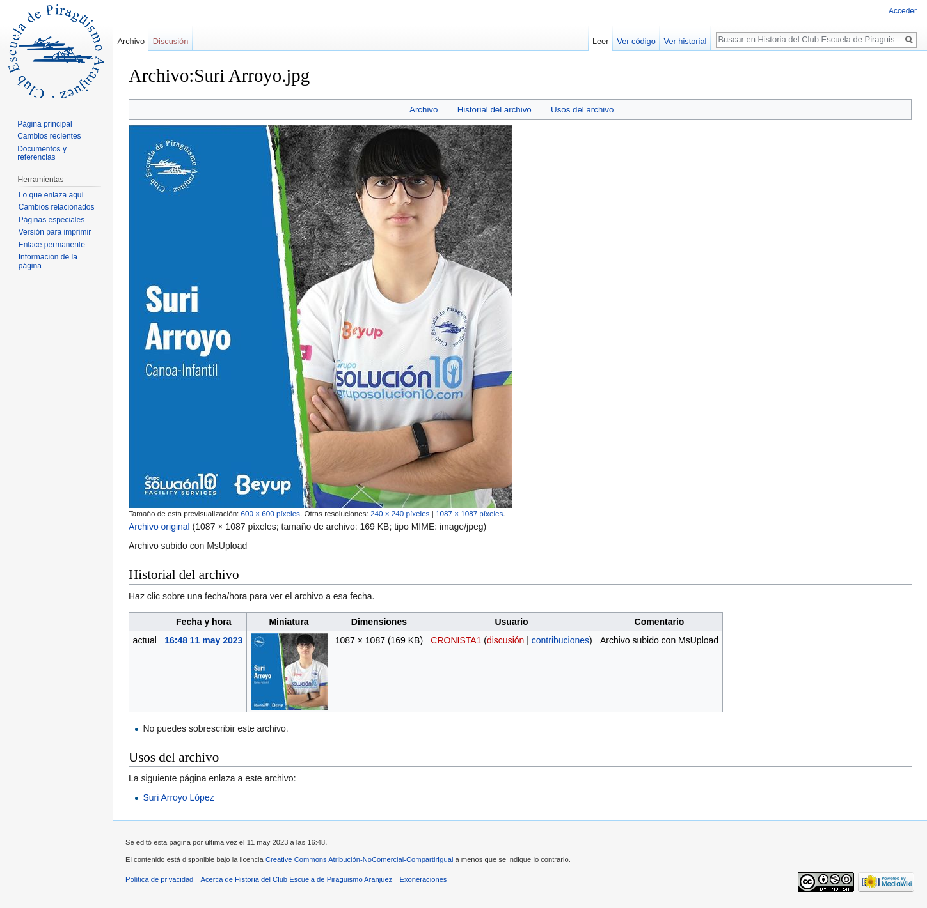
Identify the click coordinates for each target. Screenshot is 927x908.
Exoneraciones (423, 879)
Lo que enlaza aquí (51, 194)
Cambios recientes (49, 136)
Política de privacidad (159, 879)
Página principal (44, 123)
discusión (505, 640)
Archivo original (159, 526)
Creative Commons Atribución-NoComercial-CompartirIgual (359, 859)
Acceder (903, 10)
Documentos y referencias (42, 153)
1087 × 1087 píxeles (469, 513)
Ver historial (685, 41)
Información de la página (48, 261)
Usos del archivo (582, 109)
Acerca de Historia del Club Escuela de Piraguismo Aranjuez (297, 879)
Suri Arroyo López (178, 797)
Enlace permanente (52, 244)
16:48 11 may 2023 (203, 640)
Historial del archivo (494, 109)
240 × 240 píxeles (399, 513)
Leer (600, 41)
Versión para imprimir (55, 231)
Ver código (636, 41)
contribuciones (560, 640)
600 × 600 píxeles (270, 513)
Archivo (423, 109)
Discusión (170, 41)
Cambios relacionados (57, 207)
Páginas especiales (51, 219)
